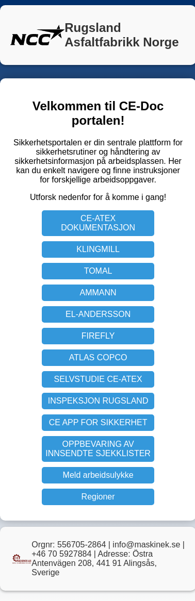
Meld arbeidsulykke (98, 475)
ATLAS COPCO (98, 357)
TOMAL (98, 270)
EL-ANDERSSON (98, 314)
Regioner (98, 496)
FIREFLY (98, 335)
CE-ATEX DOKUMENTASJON (98, 223)
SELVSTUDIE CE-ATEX (98, 379)
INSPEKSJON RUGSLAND (98, 400)
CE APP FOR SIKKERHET (98, 422)
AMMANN (98, 292)
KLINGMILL (98, 249)
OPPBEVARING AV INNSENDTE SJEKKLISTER (98, 449)
